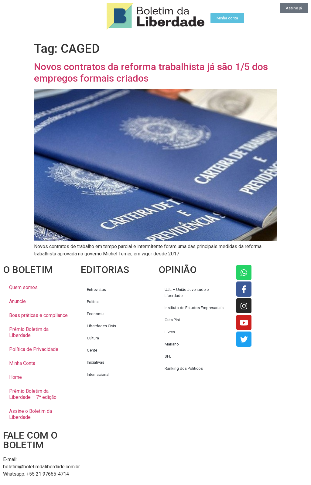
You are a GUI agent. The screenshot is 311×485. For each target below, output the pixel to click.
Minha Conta (22, 363)
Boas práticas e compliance (38, 315)
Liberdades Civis (101, 326)
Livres (170, 332)
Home (15, 377)
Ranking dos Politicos (184, 368)
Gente (92, 350)
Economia (95, 314)
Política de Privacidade (33, 349)
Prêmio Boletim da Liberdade (29, 332)
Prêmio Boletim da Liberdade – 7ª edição (32, 394)
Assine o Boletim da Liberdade (30, 414)
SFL (168, 356)
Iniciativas (95, 362)
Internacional (98, 374)
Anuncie (17, 301)
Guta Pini (172, 320)
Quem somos (23, 287)
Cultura (93, 338)
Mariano (172, 344)
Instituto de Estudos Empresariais (194, 307)
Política (93, 301)
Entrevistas (96, 289)
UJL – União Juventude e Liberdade (187, 292)
